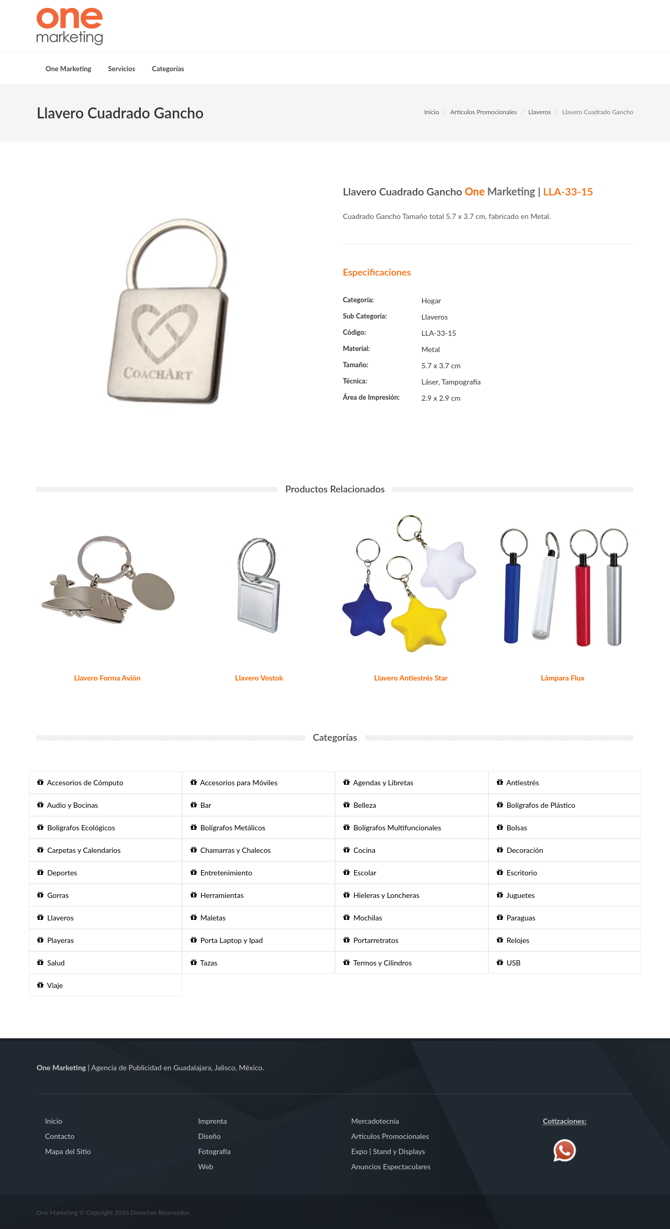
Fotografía (214, 1151)
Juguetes (516, 895)
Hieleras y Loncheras (381, 895)
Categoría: (358, 299)
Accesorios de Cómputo (80, 782)
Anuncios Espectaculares (390, 1166)
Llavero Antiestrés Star (411, 677)
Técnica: (355, 381)
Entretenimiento (221, 872)
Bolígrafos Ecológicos (76, 827)
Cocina (359, 850)
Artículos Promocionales (483, 112)
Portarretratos (370, 940)
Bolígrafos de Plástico (536, 804)
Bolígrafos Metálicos (228, 827)
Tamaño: (355, 364)
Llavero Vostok (259, 677)
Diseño (209, 1136)
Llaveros (539, 112)
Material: (356, 348)
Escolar (359, 872)
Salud (51, 962)
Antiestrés (518, 782)
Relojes (513, 940)
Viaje (50, 985)
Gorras (53, 895)
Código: (354, 332)
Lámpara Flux (562, 677)
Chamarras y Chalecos (231, 850)
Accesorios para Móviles (234, 782)
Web (206, 1166)
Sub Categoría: (365, 316)
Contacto (59, 1136)
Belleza (359, 804)
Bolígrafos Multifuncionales (392, 827)
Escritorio (517, 872)
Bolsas (512, 827)
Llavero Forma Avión (107, 677)
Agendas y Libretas (378, 782)
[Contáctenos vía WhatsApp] (565, 1149)
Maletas (208, 917)
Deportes (57, 872)
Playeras (55, 940)
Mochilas (362, 917)
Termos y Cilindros (377, 962)
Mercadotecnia (375, 1120)
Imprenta (212, 1120)
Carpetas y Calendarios (79, 850)
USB (509, 962)
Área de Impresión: (371, 397)
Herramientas (217, 895)
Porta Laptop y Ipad (227, 940)
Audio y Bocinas (67, 804)
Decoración (520, 850)
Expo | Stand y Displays (388, 1151)
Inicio (431, 112)
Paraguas (516, 917)
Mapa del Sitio (68, 1151)
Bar (201, 804)
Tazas (204, 962)
